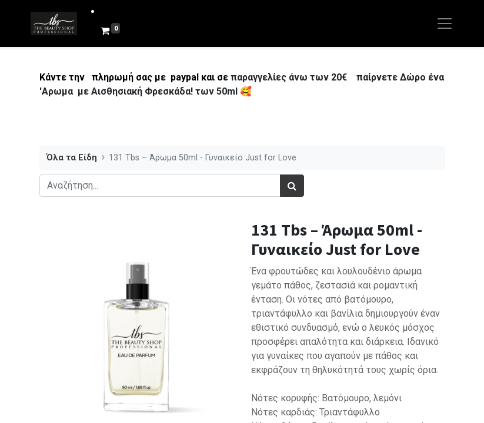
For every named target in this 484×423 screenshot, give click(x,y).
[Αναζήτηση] (292, 185)
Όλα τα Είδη (71, 158)
